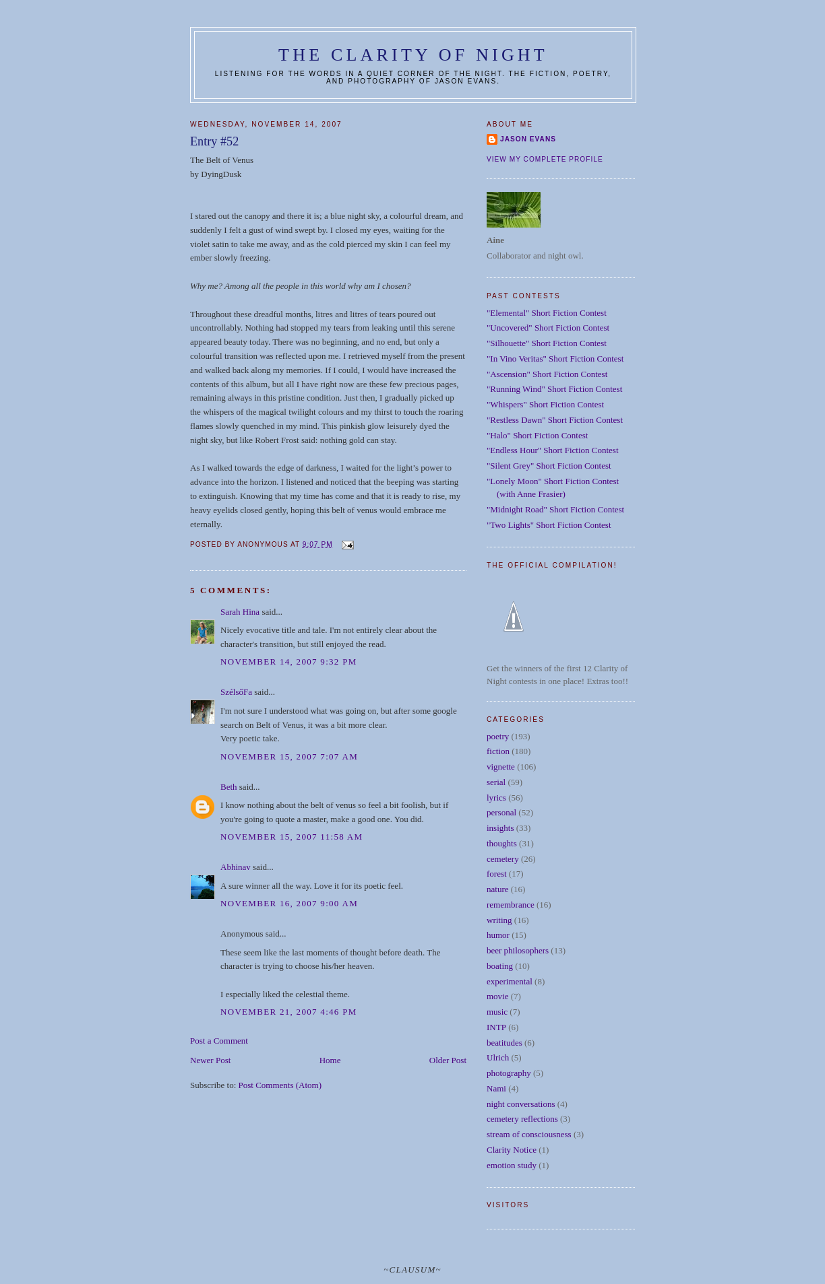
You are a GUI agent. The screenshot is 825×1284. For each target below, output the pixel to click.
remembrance (510, 905)
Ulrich (498, 1057)
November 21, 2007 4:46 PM (288, 1012)
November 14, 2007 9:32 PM (288, 661)
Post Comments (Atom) (280, 1085)
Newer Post (210, 1060)
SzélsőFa (236, 692)
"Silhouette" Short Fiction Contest (547, 343)
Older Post (447, 1060)
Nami (496, 1088)
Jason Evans (528, 139)
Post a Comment (219, 1041)
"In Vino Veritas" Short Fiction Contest (555, 358)
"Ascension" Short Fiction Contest (547, 374)
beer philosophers (518, 950)
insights (500, 828)
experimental (509, 981)
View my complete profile (545, 159)
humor (498, 935)
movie (498, 996)
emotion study (512, 1165)
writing (499, 920)
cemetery (503, 859)
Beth (228, 787)
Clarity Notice (512, 1150)
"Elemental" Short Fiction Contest (547, 313)
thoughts (502, 843)
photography (509, 1073)
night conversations (521, 1104)
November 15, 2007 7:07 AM (289, 756)
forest (497, 874)
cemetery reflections (522, 1119)
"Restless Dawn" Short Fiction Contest (555, 420)
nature (497, 889)
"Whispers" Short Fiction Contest (545, 404)
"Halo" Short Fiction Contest (537, 435)
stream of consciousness (529, 1134)
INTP (496, 1027)
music (497, 1012)
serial (496, 782)
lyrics (496, 797)
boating (500, 966)
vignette (501, 767)
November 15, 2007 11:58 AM (291, 837)
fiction (498, 751)
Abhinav (235, 867)
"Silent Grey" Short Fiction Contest (549, 466)
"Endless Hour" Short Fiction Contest (553, 450)
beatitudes (504, 1043)
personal (501, 812)
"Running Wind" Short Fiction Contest (554, 389)
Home (330, 1060)
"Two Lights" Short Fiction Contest (549, 525)
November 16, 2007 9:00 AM (289, 903)
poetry (498, 736)
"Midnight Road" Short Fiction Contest (555, 509)
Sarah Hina (239, 612)
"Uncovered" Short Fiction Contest (548, 328)
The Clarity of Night (413, 55)
